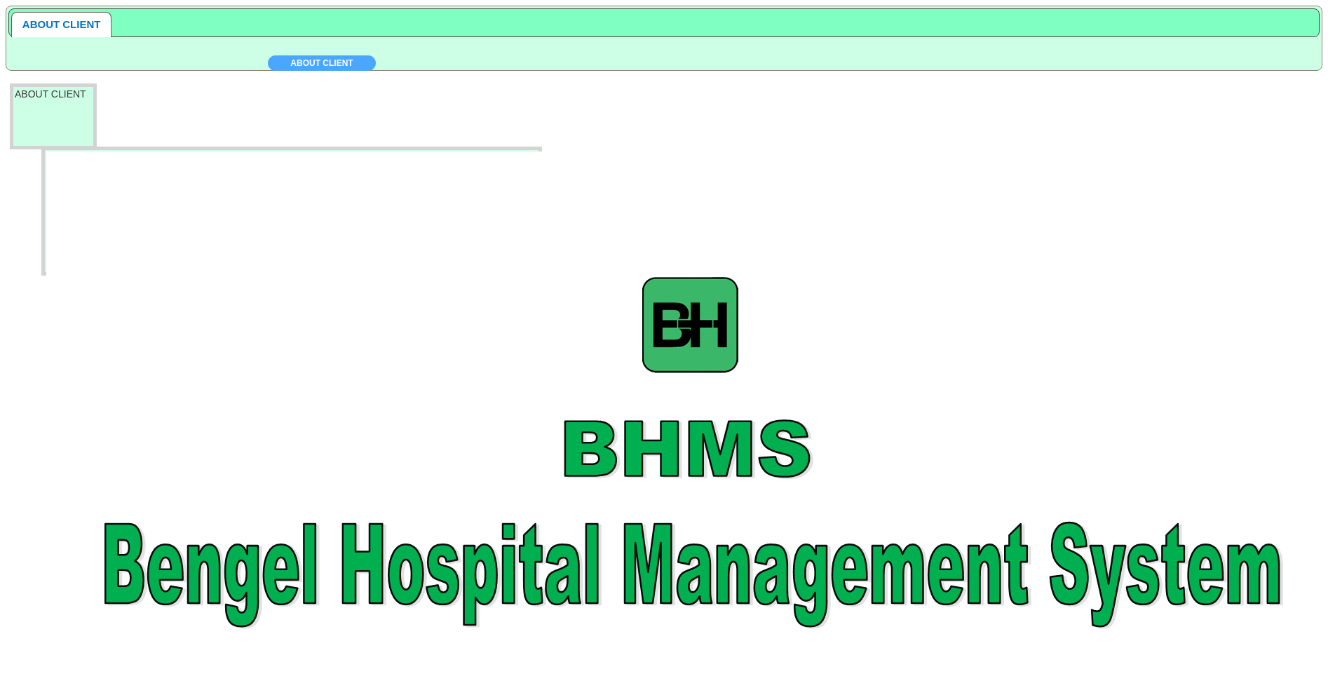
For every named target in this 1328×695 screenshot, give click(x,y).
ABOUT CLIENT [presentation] (61, 24)
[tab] (61, 25)
